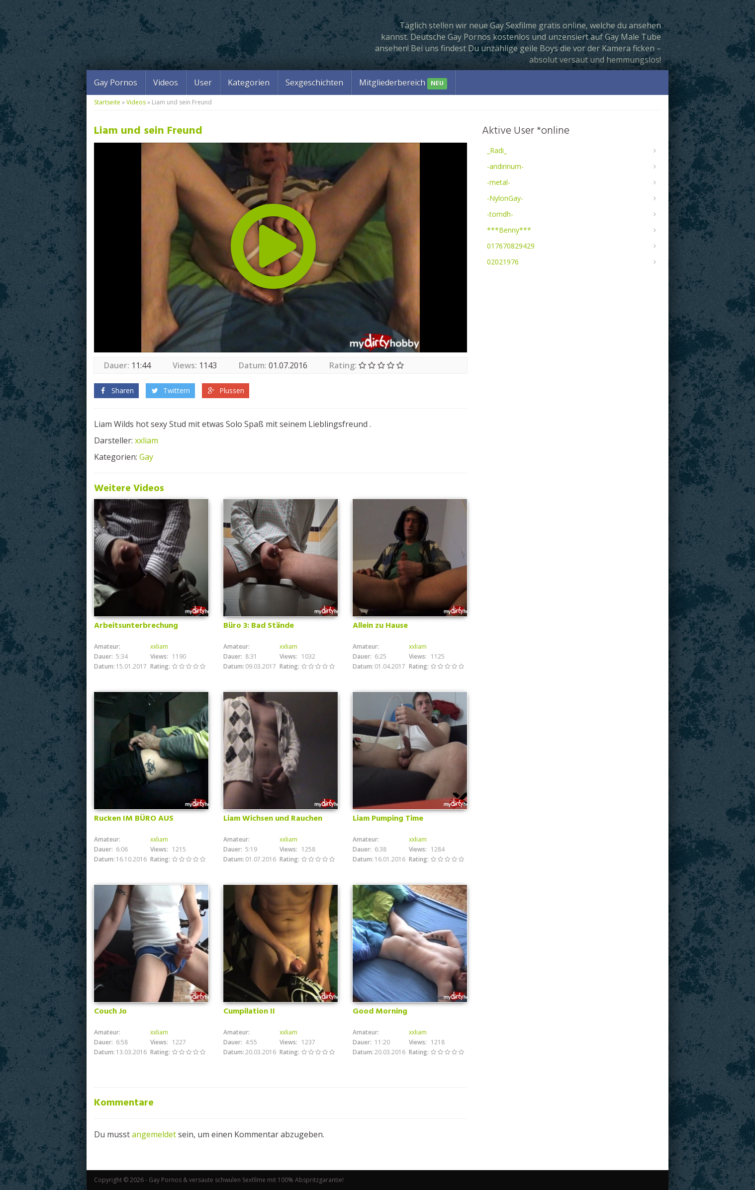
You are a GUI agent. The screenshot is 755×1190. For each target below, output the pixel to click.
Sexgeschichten (314, 82)
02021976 (503, 261)
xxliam (146, 440)
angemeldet (154, 1134)
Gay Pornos (115, 82)
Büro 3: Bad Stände (258, 625)
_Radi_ (497, 150)
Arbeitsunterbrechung (136, 625)
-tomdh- (500, 214)
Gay (146, 456)
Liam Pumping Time (388, 818)
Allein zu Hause (380, 625)
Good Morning (380, 1011)
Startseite (107, 102)
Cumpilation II (249, 1011)
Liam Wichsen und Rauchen (272, 818)
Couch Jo (110, 1011)
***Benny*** (509, 230)
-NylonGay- (505, 198)
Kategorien (249, 82)
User (203, 82)
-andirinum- (505, 166)
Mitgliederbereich (403, 83)
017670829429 (511, 246)
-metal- (498, 182)
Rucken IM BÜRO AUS (134, 818)
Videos (165, 82)
